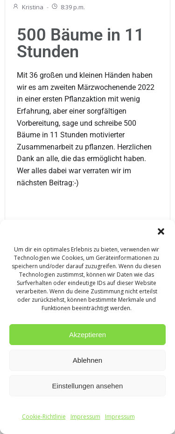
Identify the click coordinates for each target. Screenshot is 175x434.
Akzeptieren (87, 335)
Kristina (27, 7)
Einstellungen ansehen (87, 386)
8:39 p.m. (68, 7)
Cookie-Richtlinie (44, 416)
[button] (161, 231)
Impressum (85, 416)
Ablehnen (87, 360)
